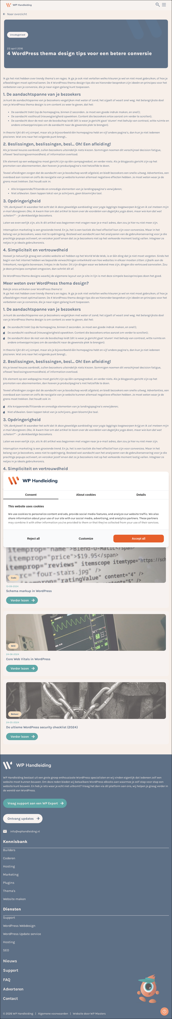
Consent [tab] (31, 494)
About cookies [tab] (86, 494)
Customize (86, 538)
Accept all (138, 538)
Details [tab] (141, 494)
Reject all (33, 538)
